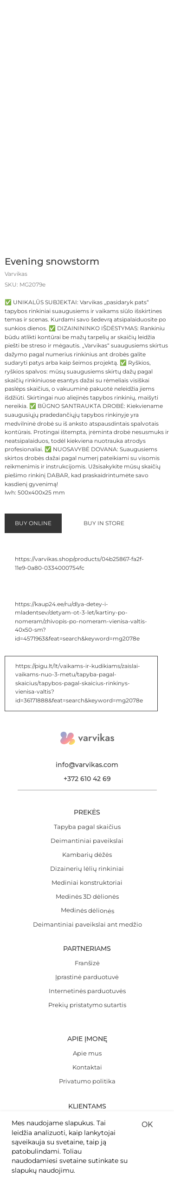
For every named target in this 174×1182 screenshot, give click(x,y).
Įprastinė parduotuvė (87, 763)
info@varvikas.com (87, 551)
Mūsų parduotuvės (87, 908)
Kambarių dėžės (87, 640)
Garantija (87, 938)
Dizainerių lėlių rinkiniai (87, 654)
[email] (87, 1015)
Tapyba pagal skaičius (87, 612)
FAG (87, 953)
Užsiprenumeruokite (87, 1070)
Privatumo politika (87, 867)
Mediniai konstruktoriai (87, 668)
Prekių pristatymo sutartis (87, 791)
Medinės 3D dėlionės (87, 682)
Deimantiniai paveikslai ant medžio (87, 710)
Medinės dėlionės (87, 696)
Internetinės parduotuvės (87, 777)
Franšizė (87, 749)
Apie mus (87, 839)
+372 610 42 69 (87, 565)
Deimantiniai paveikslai (87, 626)
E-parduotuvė (87, 923)
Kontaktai (87, 853)
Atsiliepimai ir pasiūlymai (87, 968)
